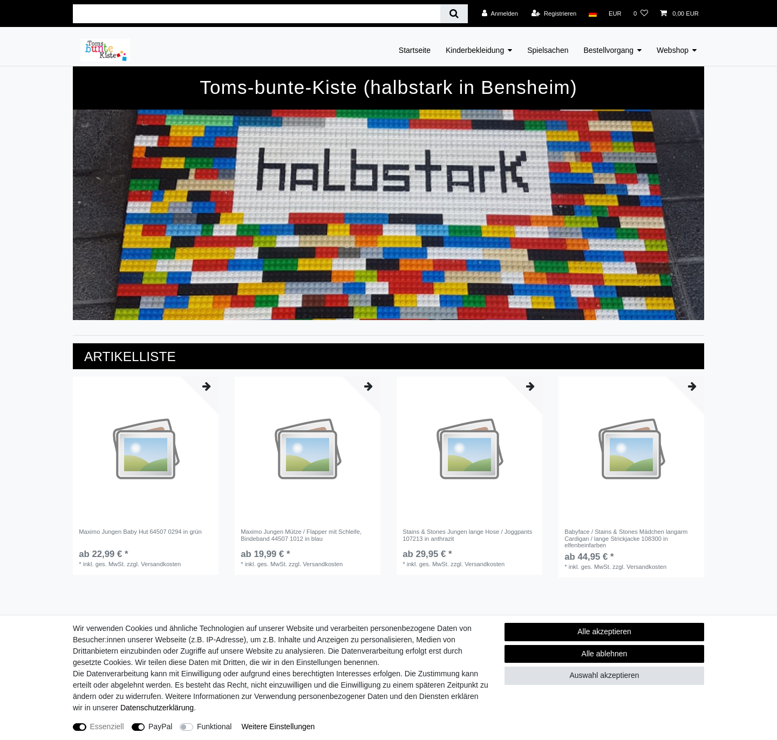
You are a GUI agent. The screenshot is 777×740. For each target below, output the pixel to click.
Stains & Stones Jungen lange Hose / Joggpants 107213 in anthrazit (467, 534)
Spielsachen (547, 50)
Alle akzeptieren (604, 631)
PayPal (160, 726)
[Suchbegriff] (256, 13)
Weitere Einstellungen (278, 726)
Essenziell (107, 726)
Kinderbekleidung (475, 50)
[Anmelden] (500, 13)
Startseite (415, 50)
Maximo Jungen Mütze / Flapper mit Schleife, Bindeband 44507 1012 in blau (301, 534)
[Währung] (615, 13)
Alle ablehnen (605, 653)
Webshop (673, 50)
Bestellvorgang (608, 50)
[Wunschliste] (641, 13)
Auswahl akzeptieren (604, 675)
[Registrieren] (554, 13)
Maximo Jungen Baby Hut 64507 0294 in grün (140, 531)
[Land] (592, 13)
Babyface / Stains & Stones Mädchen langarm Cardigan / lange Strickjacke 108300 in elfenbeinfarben (625, 538)
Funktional (214, 726)
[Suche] (454, 13)
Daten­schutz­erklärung (157, 707)
